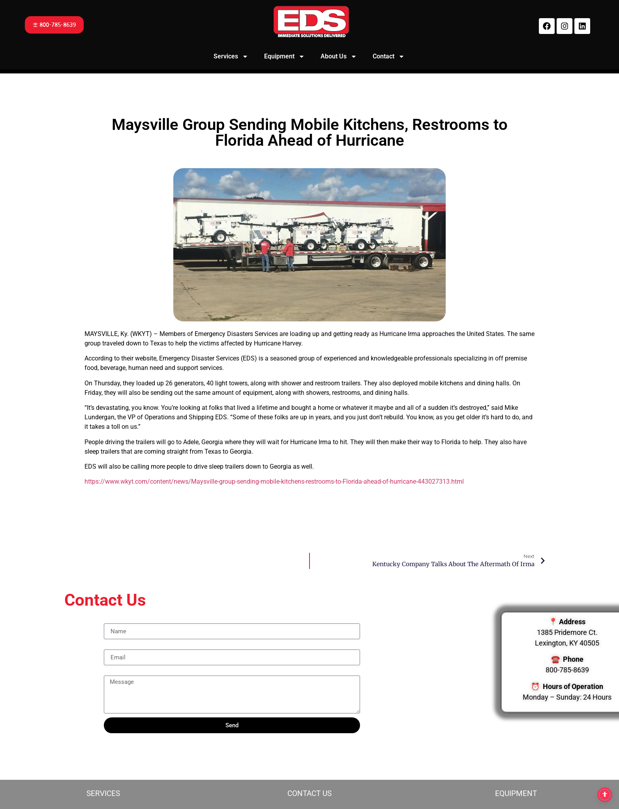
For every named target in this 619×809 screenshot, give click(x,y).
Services (231, 56)
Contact (389, 56)
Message (116, 672)
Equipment (284, 56)
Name (112, 620)
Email (112, 646)
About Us (339, 56)
